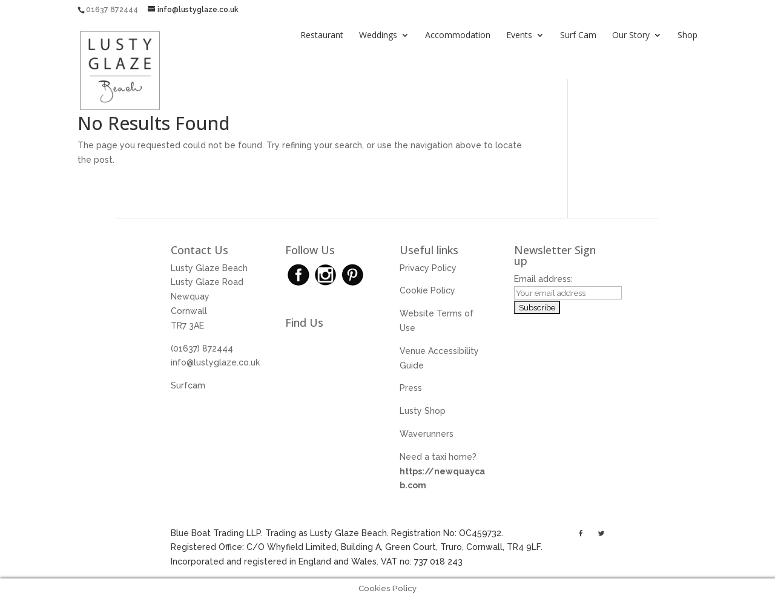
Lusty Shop (423, 411)
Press (411, 388)
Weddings (378, 36)
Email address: (543, 279)
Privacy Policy (428, 268)
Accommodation (457, 36)
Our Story (631, 36)
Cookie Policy (427, 290)
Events (519, 36)
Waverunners (426, 434)
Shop (688, 36)
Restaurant (321, 36)
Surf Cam (578, 36)
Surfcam (188, 385)
